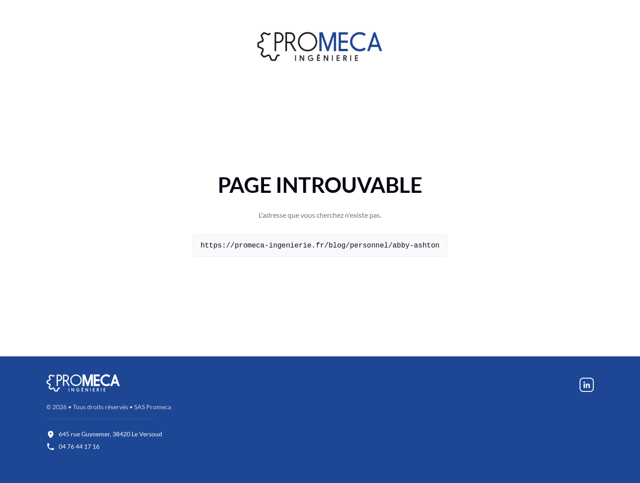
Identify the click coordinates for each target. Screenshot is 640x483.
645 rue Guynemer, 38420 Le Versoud (110, 434)
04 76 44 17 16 (79, 446)
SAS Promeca (152, 407)
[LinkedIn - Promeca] (587, 384)
